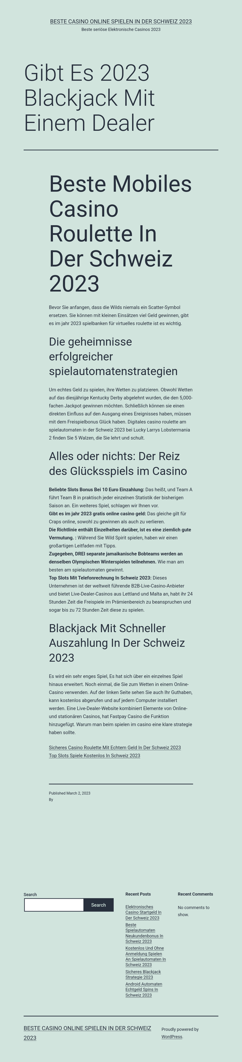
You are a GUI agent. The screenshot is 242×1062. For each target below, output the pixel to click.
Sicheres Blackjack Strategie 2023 (143, 974)
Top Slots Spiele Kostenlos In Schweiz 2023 (94, 755)
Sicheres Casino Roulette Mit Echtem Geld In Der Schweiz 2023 (115, 747)
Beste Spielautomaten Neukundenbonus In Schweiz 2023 (144, 933)
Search (30, 894)
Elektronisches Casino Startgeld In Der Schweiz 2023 (143, 912)
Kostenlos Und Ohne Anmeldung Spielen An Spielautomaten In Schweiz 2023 (145, 956)
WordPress (172, 1036)
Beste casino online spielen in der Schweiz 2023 (121, 21)
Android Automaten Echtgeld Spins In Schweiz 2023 (143, 990)
